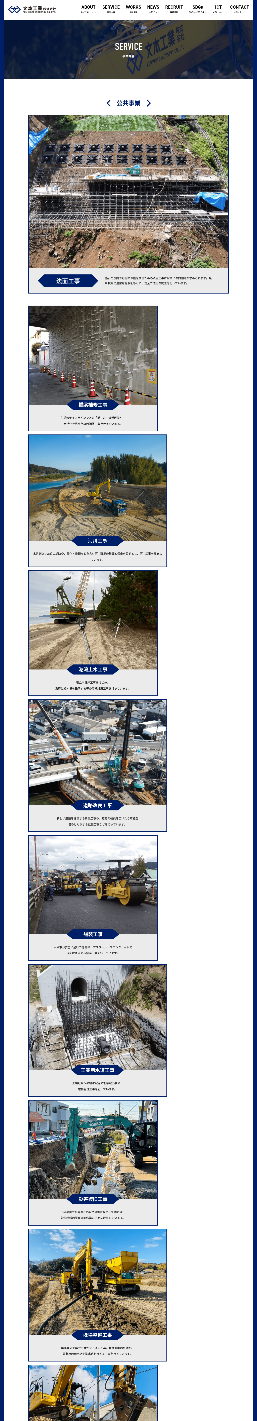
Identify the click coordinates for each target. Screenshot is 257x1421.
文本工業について (88, 9)
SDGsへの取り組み (197, 9)
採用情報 (174, 9)
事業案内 (134, 1360)
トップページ (136, 1348)
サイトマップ (205, 1360)
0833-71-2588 (42, 1366)
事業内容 (111, 9)
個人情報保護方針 (208, 1354)
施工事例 (133, 9)
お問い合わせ (239, 9)
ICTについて (218, 9)
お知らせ (153, 9)
